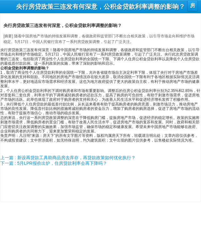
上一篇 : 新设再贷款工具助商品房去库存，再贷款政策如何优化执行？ (68, 157)
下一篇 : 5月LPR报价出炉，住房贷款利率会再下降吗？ (53, 163)
